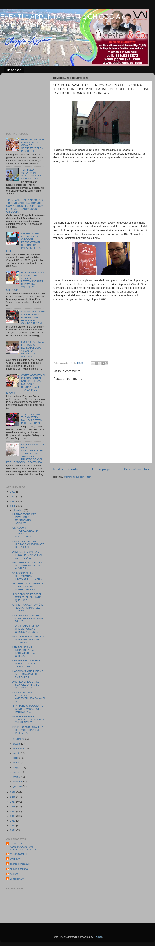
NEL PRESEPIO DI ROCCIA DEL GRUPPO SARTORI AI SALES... (27, 565)
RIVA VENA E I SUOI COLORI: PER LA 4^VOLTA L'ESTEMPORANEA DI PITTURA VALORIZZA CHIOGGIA (25, 281)
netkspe (14, 874)
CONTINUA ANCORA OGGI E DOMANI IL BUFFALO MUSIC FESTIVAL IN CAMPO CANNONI (33, 317)
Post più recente (65, 469)
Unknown (15, 858)
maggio (17, 767)
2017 (13, 801)
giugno (17, 762)
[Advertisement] (28, 103)
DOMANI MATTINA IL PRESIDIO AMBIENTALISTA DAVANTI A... (28, 697)
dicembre (18, 510)
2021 (13, 501)
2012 (13, 825)
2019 (13, 792)
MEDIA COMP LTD (20, 854)
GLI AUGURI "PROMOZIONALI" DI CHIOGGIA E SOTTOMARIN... (25, 532)
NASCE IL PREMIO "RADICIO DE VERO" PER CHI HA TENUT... (28, 719)
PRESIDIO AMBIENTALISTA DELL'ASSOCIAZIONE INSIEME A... (27, 730)
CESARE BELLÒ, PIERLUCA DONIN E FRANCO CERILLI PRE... (28, 663)
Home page (14, 69)
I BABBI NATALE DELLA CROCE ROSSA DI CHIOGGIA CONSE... (25, 629)
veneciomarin (17, 878)
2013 (13, 820)
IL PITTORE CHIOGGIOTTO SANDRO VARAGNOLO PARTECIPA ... (27, 708)
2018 (13, 797)
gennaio (17, 786)
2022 (13, 496)
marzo (16, 777)
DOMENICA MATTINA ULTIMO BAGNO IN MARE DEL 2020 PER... (28, 544)
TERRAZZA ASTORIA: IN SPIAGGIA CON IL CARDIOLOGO (31, 174)
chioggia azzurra (19, 869)
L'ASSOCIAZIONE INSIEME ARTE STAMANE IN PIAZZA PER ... (27, 674)
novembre (19, 739)
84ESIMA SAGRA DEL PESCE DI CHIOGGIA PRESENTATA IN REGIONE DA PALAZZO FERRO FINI (23, 242)
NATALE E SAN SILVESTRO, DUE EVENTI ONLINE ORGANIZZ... (28, 639)
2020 (13, 506)
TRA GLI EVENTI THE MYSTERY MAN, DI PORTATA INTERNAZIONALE (31, 419)
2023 (13, 491)
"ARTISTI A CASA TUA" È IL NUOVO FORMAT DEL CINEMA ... (27, 607)
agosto (17, 753)
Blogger (98, 937)
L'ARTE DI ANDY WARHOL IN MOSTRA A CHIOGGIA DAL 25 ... (27, 618)
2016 (13, 806)
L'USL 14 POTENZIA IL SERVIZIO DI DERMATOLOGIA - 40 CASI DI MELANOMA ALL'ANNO (32, 349)
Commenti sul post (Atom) (78, 476)
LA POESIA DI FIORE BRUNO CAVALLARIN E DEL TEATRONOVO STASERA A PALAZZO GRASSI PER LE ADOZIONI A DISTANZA (25, 453)
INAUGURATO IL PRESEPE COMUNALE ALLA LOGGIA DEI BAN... (27, 586)
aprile (16, 772)
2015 (13, 811)
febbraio (18, 781)
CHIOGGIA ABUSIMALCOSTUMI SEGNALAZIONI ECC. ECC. (25, 846)
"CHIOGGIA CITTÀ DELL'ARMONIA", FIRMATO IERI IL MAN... (27, 576)
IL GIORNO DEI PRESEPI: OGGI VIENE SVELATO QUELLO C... (27, 597)
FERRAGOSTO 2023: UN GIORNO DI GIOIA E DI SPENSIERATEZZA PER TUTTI (33, 145)
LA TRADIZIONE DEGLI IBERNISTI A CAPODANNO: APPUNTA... (25, 518)
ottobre (17, 743)
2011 (13, 830)
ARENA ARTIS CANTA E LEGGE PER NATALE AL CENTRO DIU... (27, 554)
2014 (13, 816)
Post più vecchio (136, 469)
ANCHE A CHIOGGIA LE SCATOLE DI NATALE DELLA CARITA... (25, 685)
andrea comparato (20, 863)
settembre (19, 748)
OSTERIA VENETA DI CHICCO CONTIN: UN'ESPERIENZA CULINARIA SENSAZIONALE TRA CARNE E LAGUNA (25, 384)
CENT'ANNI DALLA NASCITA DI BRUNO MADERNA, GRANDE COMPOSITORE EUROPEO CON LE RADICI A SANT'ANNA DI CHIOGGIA (24, 206)
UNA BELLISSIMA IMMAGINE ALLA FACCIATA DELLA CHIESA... (23, 651)
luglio (16, 757)
